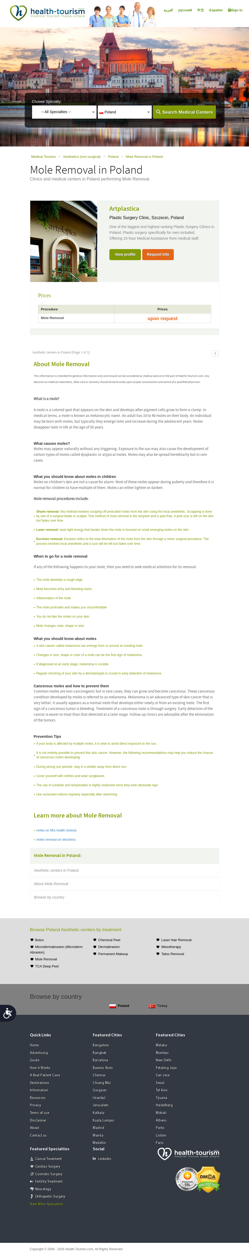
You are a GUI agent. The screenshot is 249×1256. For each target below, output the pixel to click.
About (34, 1128)
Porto (160, 1128)
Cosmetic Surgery (49, 1174)
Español (216, 10)
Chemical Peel (109, 940)
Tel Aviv (161, 1090)
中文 (200, 10)
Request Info (158, 254)
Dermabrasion (109, 947)
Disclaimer (38, 1120)
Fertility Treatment (49, 1181)
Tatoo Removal (172, 954)
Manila (98, 1135)
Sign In (235, 10)
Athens (161, 1120)
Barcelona (100, 1060)
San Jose (163, 1075)
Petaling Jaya (166, 1068)
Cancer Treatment (48, 1159)
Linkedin (102, 1159)
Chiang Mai (102, 1083)
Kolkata (99, 1113)
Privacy (35, 1105)
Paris (160, 1143)
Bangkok (99, 1053)
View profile (125, 254)
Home (34, 1045)
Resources (38, 1098)
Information (39, 1090)
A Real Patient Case (45, 1075)
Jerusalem (101, 1105)
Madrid (98, 1128)
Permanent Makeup (113, 954)
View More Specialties (47, 1204)
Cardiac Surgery (47, 1166)
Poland (113, 157)
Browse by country (49, 897)
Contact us (38, 1135)
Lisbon (161, 1135)
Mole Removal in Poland (144, 157)
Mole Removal (46, 959)
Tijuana (161, 1098)
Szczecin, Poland (167, 217)
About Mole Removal (51, 884)
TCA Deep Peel (47, 966)
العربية (168, 10)
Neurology (43, 1189)
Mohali (161, 1113)
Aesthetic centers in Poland (56, 870)
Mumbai (162, 1053)
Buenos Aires (103, 1068)
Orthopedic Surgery (50, 1196)
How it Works (40, 1068)
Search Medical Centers (187, 112)
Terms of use (39, 1113)
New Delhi (164, 1060)
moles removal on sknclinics (55, 839)
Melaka (161, 1045)
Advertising (39, 1053)
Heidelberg (164, 1105)
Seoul (160, 1083)
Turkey (158, 1006)
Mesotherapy (171, 947)
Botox (39, 940)
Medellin (99, 1143)
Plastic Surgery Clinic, (130, 217)
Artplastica (124, 209)
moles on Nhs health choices (56, 830)
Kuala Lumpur (103, 1120)
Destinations (39, 1083)
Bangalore (101, 1045)
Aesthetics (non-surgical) (82, 157)
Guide (34, 1060)
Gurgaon (100, 1090)
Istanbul (99, 1098)
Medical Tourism (43, 157)
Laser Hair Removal (176, 940)
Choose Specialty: (47, 101)
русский (185, 10)
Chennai (99, 1075)
